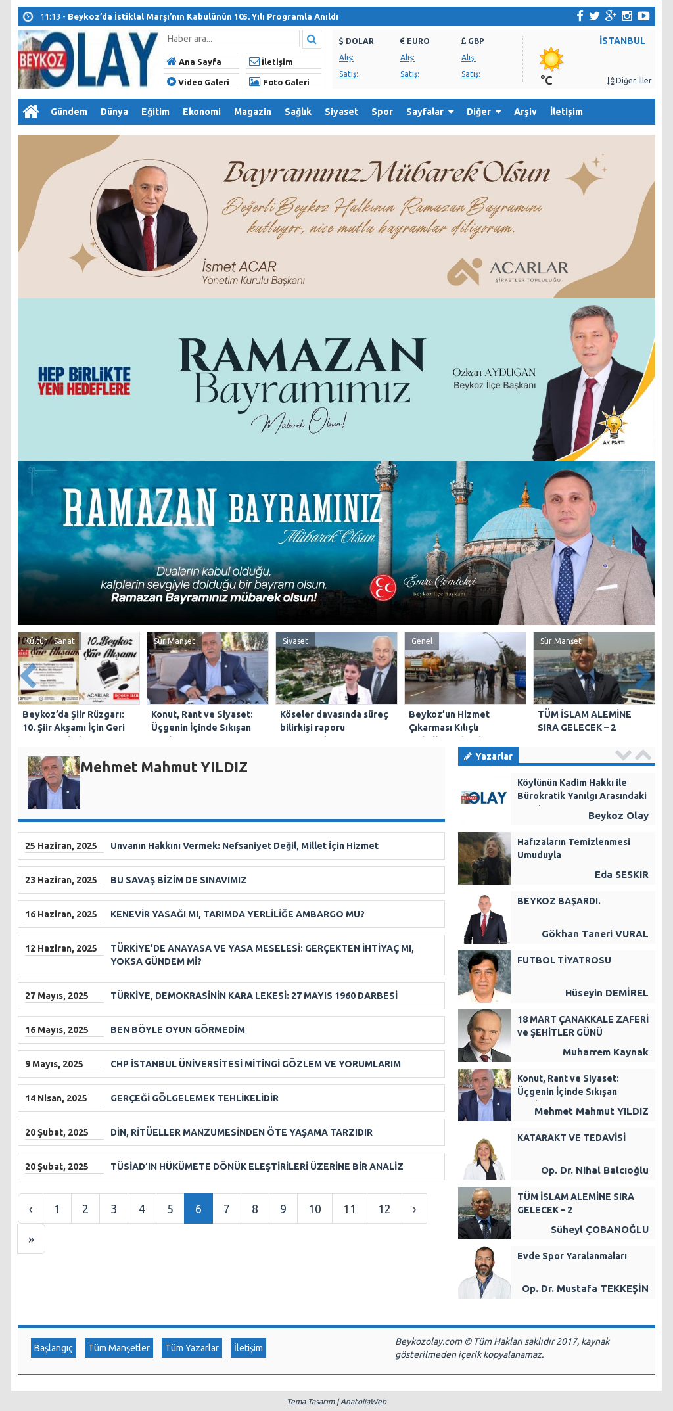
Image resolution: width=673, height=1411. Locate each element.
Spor (382, 111)
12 (384, 1208)
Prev (28, 673)
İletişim (271, 61)
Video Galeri (198, 82)
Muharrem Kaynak (606, 1051)
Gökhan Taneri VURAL (595, 933)
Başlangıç (53, 1348)
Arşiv (525, 111)
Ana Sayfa (194, 61)
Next (644, 673)
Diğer (479, 111)
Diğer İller (629, 80)
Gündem (69, 111)
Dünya (114, 111)
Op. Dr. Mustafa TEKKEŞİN (585, 1288)
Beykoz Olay (618, 815)
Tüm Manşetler (119, 1348)
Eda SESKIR (622, 874)
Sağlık (298, 111)
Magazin (252, 111)
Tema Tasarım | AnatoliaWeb (336, 1401)
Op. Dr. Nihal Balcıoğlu (595, 1170)
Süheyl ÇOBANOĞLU (600, 1229)
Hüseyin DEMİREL (607, 992)
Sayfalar (425, 111)
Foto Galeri (279, 82)
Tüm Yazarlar (192, 1348)
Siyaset (341, 111)
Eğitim (155, 111)
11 (349, 1208)
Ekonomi (202, 111)
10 (314, 1208)
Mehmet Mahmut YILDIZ (591, 1111)
